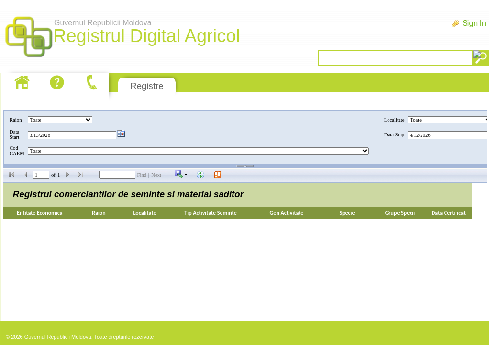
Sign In (474, 23)
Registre (146, 86)
